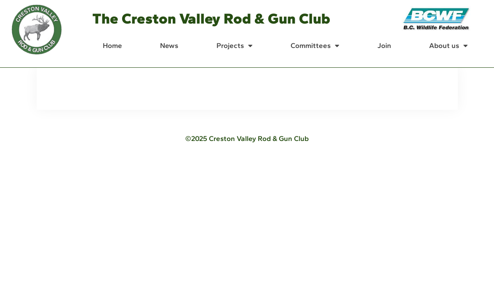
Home (112, 45)
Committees (315, 45)
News (169, 45)
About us (448, 45)
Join (384, 45)
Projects (234, 45)
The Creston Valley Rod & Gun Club (211, 18)
